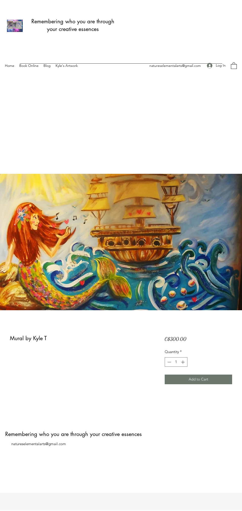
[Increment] (183, 362)
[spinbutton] (176, 362)
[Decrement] (168, 362)
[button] (234, 65)
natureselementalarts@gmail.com (175, 65)
